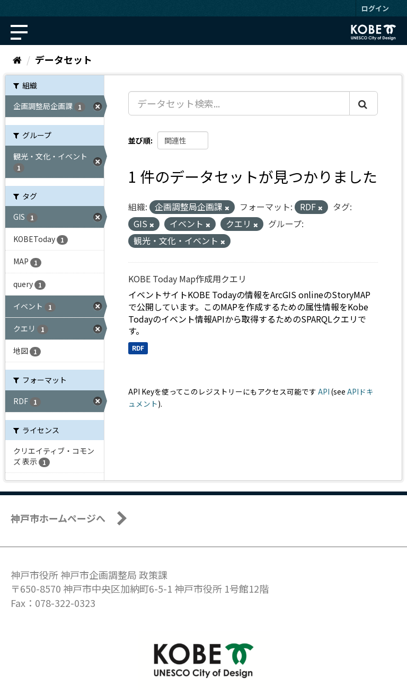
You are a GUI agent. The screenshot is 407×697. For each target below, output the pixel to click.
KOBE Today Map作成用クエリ (187, 278)
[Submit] (363, 103)
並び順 (139, 140)
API (324, 391)
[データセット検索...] (239, 103)
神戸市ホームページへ (58, 518)
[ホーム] (17, 59)
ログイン (375, 8)
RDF (138, 347)
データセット (63, 59)
